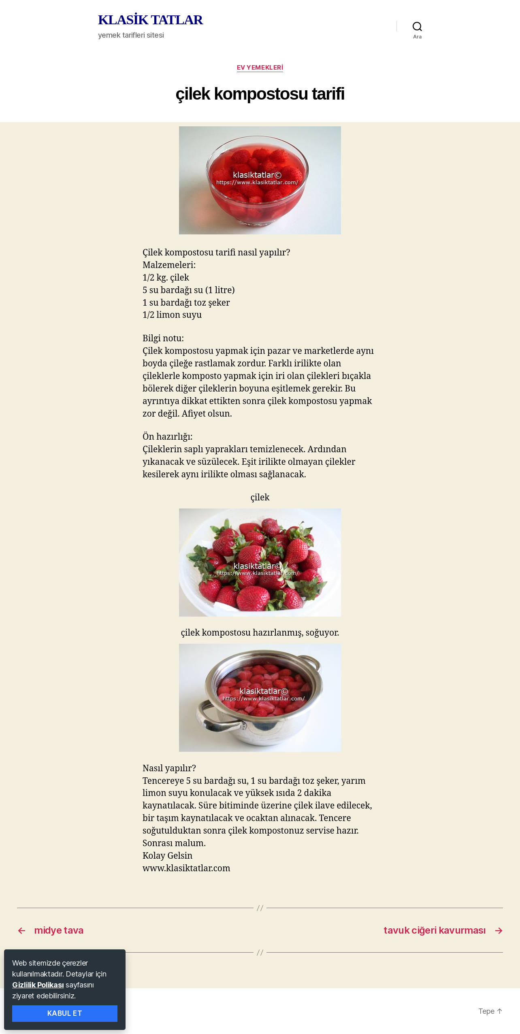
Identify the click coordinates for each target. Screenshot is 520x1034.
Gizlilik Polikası (38, 985)
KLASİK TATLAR (150, 20)
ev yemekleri (260, 67)
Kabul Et (65, 1013)
